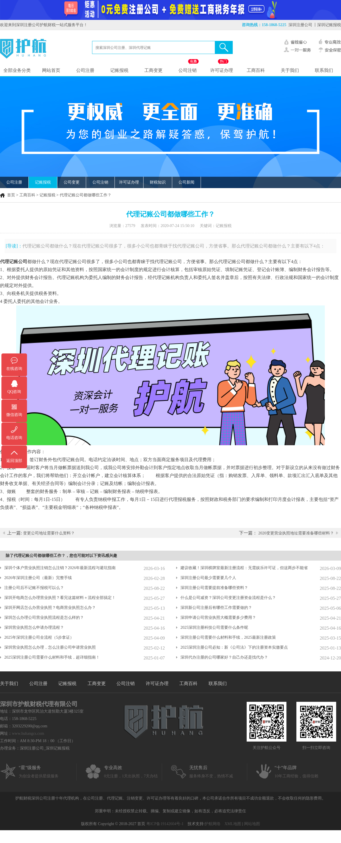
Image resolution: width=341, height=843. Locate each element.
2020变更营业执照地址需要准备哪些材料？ (296, 533)
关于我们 (290, 70)
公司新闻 (186, 182)
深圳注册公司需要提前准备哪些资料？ (214, 588)
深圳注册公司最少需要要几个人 (208, 578)
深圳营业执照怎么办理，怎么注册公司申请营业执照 (50, 647)
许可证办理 (221, 70)
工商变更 (153, 70)
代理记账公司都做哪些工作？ (85, 195)
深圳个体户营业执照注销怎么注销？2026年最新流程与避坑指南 (60, 568)
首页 (11, 195)
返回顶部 (14, 461)
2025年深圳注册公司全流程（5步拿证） (39, 637)
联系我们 (324, 70)
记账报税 (119, 70)
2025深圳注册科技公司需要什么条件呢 (214, 627)
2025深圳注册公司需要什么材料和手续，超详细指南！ (52, 657)
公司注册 (85, 70)
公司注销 (187, 70)
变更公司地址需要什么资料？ (49, 533)
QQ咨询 (14, 392)
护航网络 (213, 824)
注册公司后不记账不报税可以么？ (34, 588)
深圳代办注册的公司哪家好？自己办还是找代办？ (224, 657)
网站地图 (252, 824)
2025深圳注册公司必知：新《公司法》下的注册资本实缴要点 (234, 647)
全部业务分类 (17, 70)
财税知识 (158, 182)
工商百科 (256, 70)
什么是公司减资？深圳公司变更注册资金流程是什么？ (228, 598)
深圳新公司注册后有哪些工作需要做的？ (216, 607)
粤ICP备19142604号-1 (165, 824)
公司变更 (72, 182)
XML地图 (232, 824)
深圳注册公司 (300, 25)
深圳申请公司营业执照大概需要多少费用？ (218, 617)
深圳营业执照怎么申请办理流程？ (34, 627)
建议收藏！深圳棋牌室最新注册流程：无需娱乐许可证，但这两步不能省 (244, 568)
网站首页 (51, 70)
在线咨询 (14, 369)
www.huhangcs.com (28, 733)
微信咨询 (14, 415)
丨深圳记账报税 (327, 25)
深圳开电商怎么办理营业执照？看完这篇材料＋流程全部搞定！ (60, 598)
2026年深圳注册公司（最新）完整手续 (38, 578)
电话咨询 (14, 438)
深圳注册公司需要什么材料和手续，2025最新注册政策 (228, 637)
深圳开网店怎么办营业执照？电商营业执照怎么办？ (50, 607)
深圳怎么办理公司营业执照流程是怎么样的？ (44, 617)
